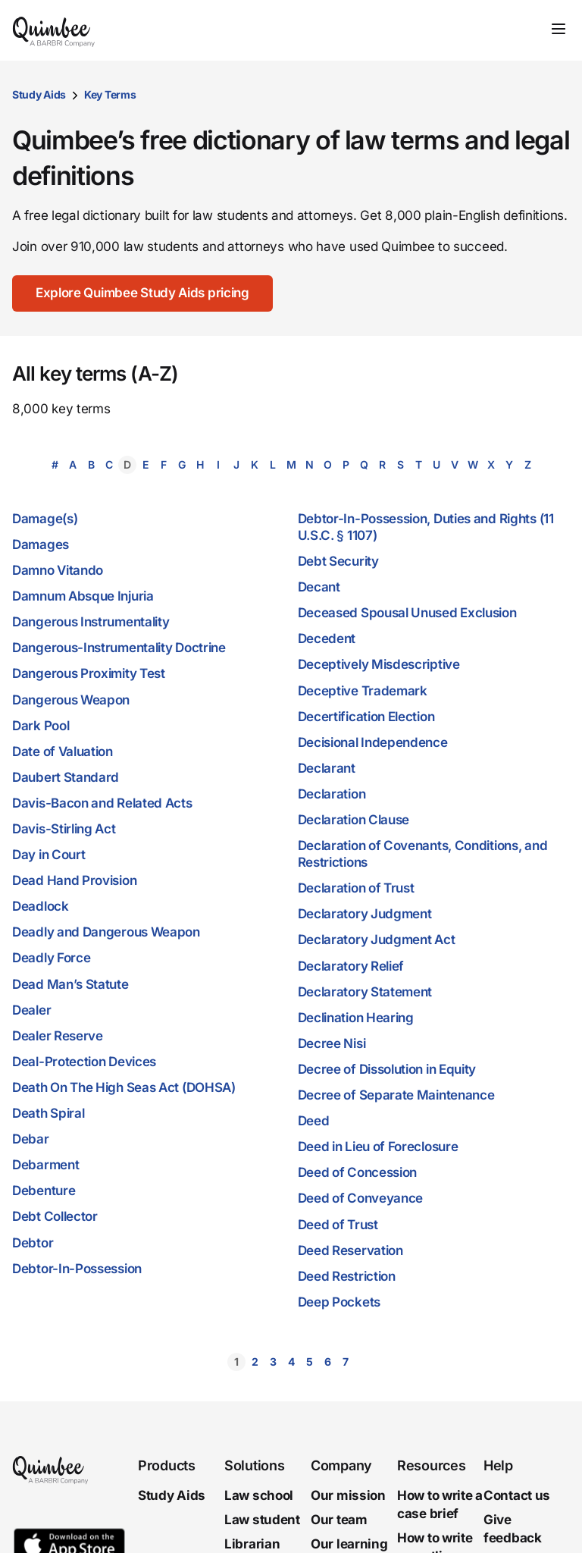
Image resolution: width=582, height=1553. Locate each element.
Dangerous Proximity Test (88, 673)
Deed (314, 1120)
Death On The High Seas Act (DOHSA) (124, 1087)
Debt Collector (55, 1216)
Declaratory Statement (365, 991)
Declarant (326, 768)
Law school (258, 1495)
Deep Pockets (339, 1302)
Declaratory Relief (351, 966)
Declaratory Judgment (365, 913)
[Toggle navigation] (558, 29)
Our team (339, 1519)
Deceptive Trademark (362, 690)
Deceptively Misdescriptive (379, 664)
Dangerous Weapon (71, 699)
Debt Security (338, 561)
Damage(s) (44, 518)
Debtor (32, 1242)
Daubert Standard (65, 777)
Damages (40, 544)
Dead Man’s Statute (70, 984)
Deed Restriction (347, 1276)
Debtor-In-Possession (77, 1268)
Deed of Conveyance (361, 1198)
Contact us (516, 1495)
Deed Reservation (350, 1250)
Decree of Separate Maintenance (396, 1095)
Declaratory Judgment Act (376, 939)
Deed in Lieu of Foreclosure (378, 1146)
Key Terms (110, 94)
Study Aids (39, 94)
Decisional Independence (373, 742)
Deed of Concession (358, 1172)
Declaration (332, 794)
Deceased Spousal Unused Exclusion (407, 612)
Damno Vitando (57, 570)
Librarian (252, 1543)
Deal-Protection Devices (84, 1061)
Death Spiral (48, 1113)
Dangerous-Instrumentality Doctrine (119, 647)
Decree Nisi (332, 1043)
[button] (194, 1362)
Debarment (45, 1164)
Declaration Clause (354, 819)
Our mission (348, 1495)
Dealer (31, 1010)
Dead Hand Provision (74, 880)
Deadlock (40, 906)
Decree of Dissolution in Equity (387, 1069)
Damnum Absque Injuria (83, 596)
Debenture (43, 1190)
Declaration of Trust (356, 888)
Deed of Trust (338, 1224)
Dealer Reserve (57, 1035)
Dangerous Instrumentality (91, 621)
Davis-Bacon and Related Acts (102, 803)
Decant (319, 587)
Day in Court (48, 854)
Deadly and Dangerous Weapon (106, 932)
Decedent (327, 638)
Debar (30, 1139)
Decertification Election (366, 716)
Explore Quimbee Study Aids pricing (143, 292)
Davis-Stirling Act (64, 828)
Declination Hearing (356, 1017)
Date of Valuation (62, 751)
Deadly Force (51, 957)
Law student (262, 1519)
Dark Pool (40, 725)
